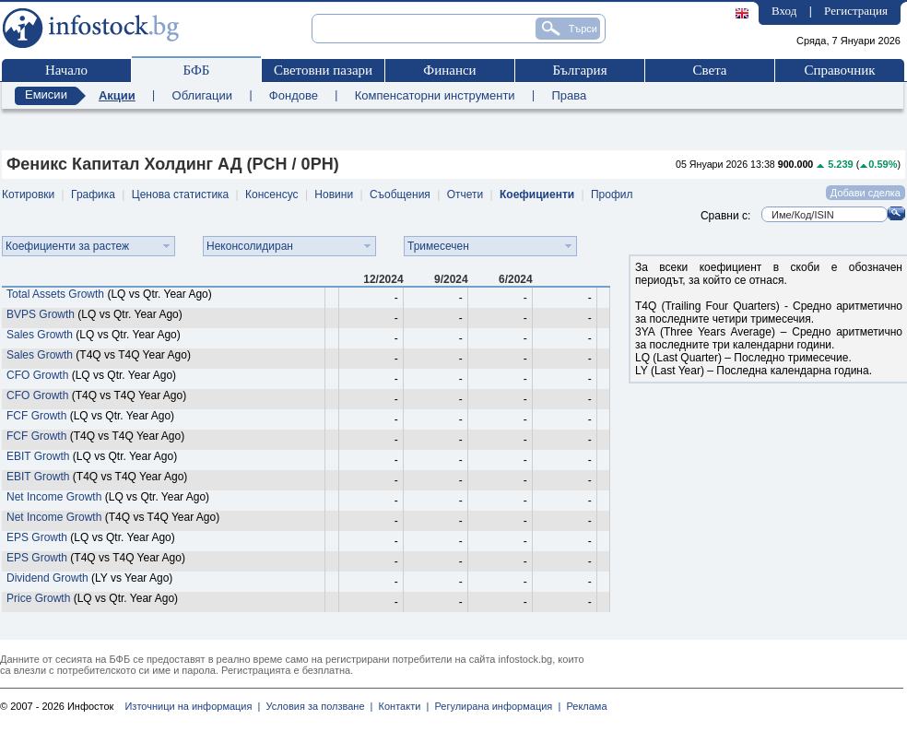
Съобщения (400, 194)
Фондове (293, 95)
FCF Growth (36, 415)
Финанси (449, 70)
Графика (93, 194)
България (579, 70)
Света (709, 70)
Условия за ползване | (316, 706)
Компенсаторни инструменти (435, 95)
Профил (612, 194)
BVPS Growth (40, 314)
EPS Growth (36, 537)
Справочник (839, 70)
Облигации (202, 95)
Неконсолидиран (249, 246)
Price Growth (38, 598)
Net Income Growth (53, 496)
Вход (784, 11)
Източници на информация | (192, 706)
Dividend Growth (47, 578)
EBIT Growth (37, 456)
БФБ (196, 70)
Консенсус (271, 194)
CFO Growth (37, 375)
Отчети (465, 194)
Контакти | (400, 706)
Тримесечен (438, 246)
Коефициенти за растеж (67, 246)
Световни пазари (323, 70)
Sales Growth (39, 334)
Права (568, 95)
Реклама (583, 706)
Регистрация (856, 11)
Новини (333, 194)
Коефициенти (537, 194)
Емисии (46, 94)
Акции (117, 95)
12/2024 (383, 279)
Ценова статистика (180, 194)
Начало (66, 70)
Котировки (28, 194)
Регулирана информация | (494, 706)
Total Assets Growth (55, 294)
